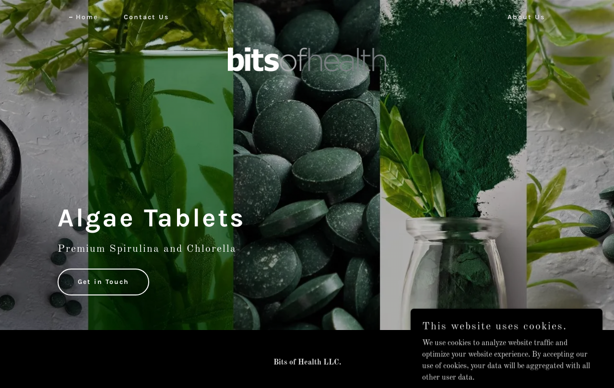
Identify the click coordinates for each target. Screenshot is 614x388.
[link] (307, 15)
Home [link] (87, 17)
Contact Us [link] (146, 17)
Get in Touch (103, 282)
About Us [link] (526, 17)
